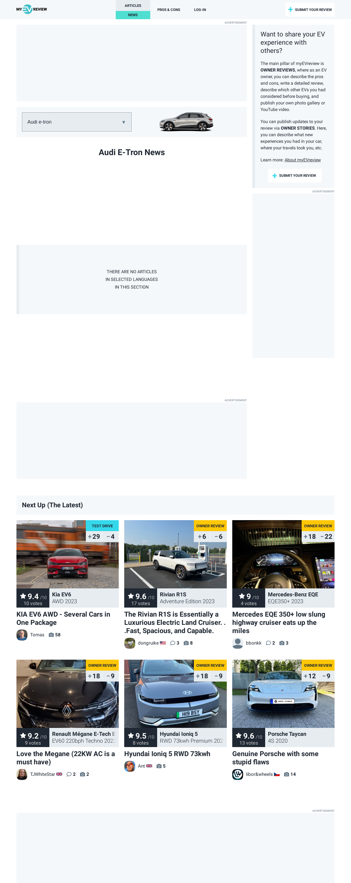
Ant (134, 766)
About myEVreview (303, 160)
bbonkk (247, 643)
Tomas (30, 634)
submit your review (313, 10)
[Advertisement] (131, 63)
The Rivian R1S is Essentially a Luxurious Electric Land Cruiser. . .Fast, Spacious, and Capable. (175, 622)
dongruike (141, 643)
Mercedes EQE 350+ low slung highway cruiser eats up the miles (278, 622)
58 (58, 634)
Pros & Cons (168, 10)
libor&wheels (252, 774)
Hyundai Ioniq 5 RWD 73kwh (167, 754)
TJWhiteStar (35, 774)
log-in (200, 10)
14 (293, 774)
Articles (133, 6)
